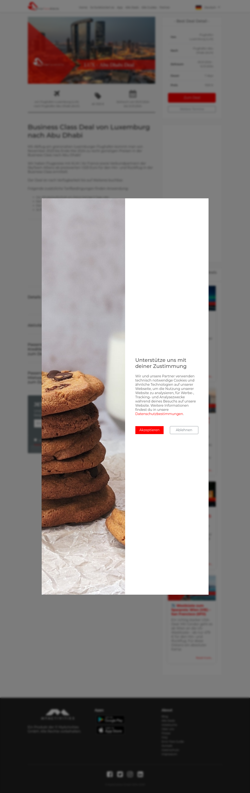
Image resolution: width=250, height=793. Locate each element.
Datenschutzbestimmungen (159, 414)
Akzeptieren (149, 430)
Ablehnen (184, 430)
